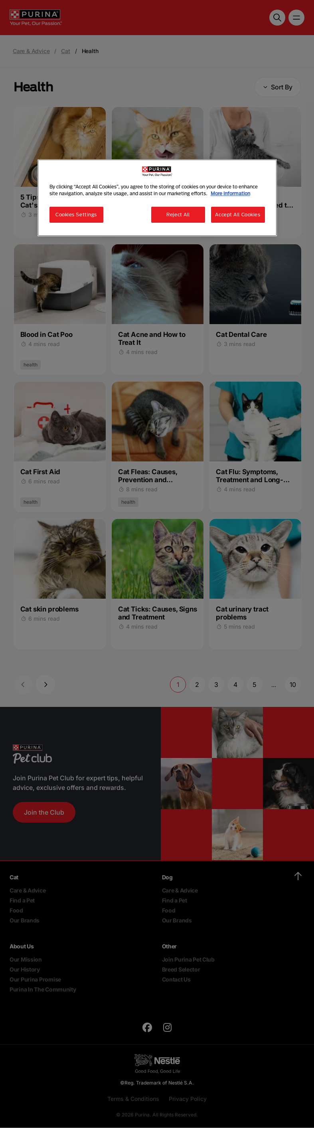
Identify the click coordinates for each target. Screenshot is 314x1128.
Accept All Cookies (237, 214)
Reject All (178, 214)
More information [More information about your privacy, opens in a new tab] (230, 193)
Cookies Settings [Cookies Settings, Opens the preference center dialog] (76, 214)
